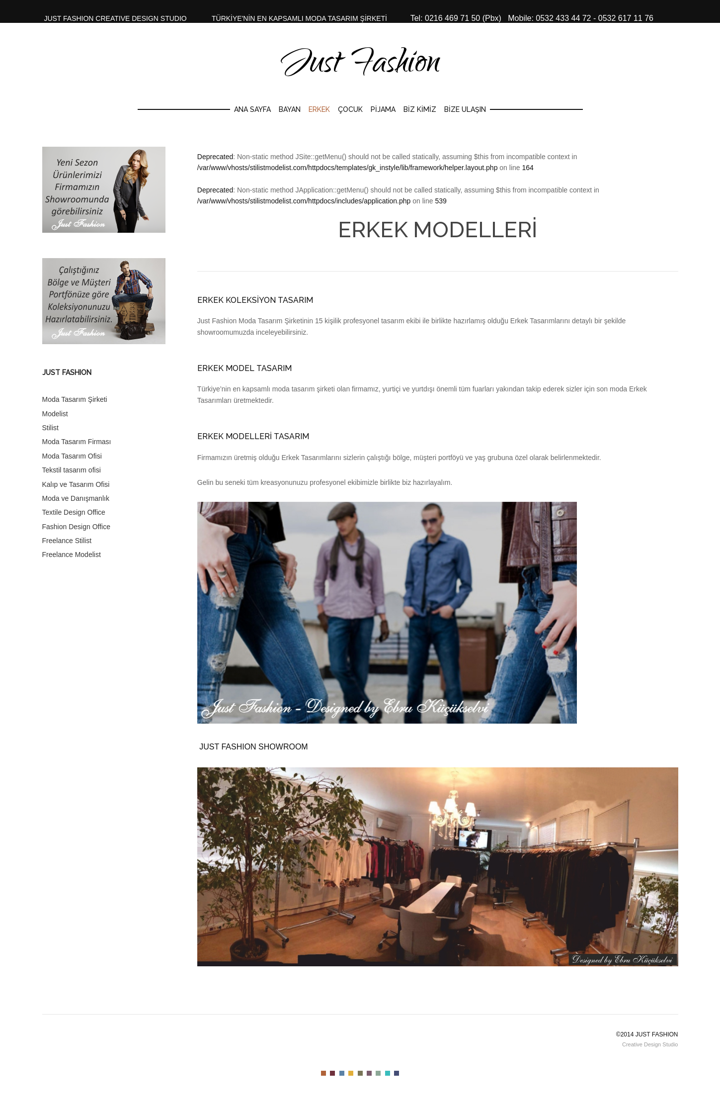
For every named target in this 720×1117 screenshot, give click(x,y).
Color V (360, 1073)
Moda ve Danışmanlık (75, 498)
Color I (323, 1073)
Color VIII (387, 1073)
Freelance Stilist (67, 541)
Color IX (396, 1073)
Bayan (290, 109)
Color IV (350, 1073)
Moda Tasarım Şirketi (74, 399)
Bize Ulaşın (465, 109)
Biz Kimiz (419, 109)
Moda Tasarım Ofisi (72, 456)
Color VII (378, 1073)
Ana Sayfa (252, 109)
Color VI (369, 1073)
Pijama (383, 109)
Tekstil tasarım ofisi (71, 470)
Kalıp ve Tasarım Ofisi (76, 484)
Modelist (55, 414)
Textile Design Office (73, 512)
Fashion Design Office (76, 527)
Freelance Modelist (71, 554)
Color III (341, 1073)
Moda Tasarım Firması (76, 442)
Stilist (50, 428)
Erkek (319, 109)
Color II (332, 1073)
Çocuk (350, 109)
